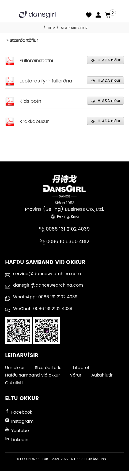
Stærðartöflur (74, 28)
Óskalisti (14, 382)
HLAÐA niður (109, 60)
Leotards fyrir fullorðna (46, 81)
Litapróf (81, 367)
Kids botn (30, 101)
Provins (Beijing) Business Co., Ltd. (64, 209)
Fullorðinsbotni (36, 61)
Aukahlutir (102, 375)
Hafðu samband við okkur (32, 375)
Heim (51, 28)
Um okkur (15, 367)
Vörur (75, 375)
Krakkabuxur (34, 121)
